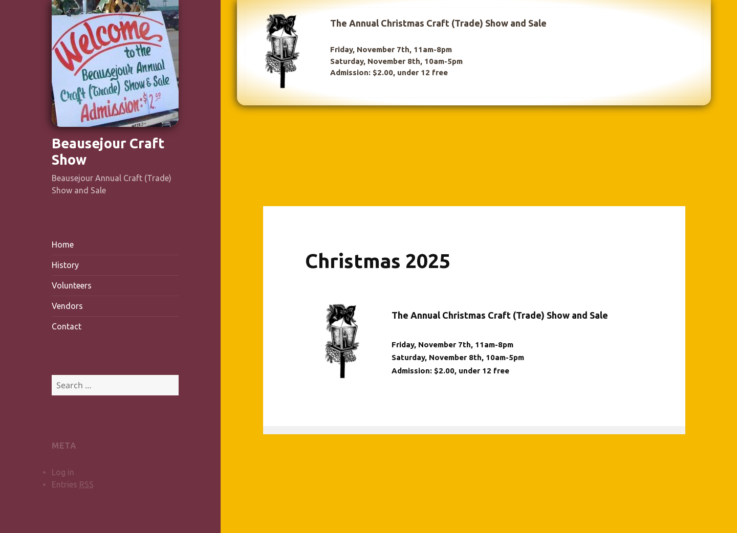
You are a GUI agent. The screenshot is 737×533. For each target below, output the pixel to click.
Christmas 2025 (377, 261)
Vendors (67, 305)
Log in (63, 472)
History (65, 265)
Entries (73, 485)
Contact (66, 326)
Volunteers (72, 285)
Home (63, 244)
